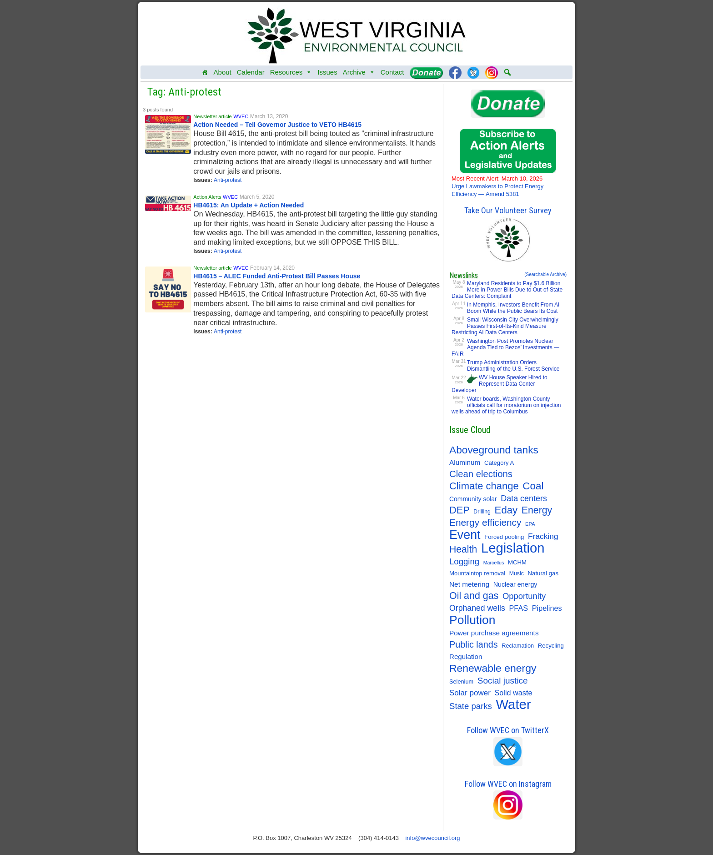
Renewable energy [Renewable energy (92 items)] (492, 668)
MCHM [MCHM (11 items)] (517, 562)
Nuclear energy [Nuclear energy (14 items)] (515, 584)
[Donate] (426, 72)
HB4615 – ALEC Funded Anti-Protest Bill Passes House (276, 276)
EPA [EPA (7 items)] (530, 524)
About (222, 72)
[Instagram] (491, 72)
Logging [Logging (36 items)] (464, 561)
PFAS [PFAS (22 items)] (518, 608)
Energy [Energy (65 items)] (537, 510)
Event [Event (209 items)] (465, 534)
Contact (392, 72)
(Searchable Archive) (545, 274)
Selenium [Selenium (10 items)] (461, 681)
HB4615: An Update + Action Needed (248, 205)
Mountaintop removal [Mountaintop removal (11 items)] (477, 573)
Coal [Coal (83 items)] (532, 486)
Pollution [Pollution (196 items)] (472, 619)
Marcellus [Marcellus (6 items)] (493, 562)
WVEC (240, 116)
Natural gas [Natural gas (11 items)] (543, 573)
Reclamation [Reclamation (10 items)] (518, 645)
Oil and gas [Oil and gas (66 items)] (473, 595)
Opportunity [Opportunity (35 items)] (524, 596)
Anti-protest (227, 180)
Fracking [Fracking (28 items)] (543, 536)
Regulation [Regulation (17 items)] (465, 656)
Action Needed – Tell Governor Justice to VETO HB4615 (277, 124)
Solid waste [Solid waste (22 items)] (513, 693)
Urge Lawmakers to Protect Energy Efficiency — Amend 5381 (497, 186)
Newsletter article (212, 116)
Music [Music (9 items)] (516, 573)
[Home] (205, 72)
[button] (507, 72)
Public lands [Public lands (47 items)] (473, 644)
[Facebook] (455, 72)
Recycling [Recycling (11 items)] (551, 645)
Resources (291, 72)
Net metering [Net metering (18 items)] (469, 584)
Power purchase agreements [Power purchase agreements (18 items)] (494, 633)
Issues (327, 72)
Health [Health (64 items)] (463, 549)
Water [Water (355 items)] (513, 704)
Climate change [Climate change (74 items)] (484, 486)
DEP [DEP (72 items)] (459, 510)
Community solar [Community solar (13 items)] (473, 499)
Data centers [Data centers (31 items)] (524, 498)
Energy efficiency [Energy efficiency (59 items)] (485, 522)
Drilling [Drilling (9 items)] (482, 511)
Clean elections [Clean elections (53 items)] (480, 474)
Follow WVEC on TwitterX (508, 730)
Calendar (251, 72)
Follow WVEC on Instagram (508, 784)
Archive (359, 72)
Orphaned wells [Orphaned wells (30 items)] (477, 608)
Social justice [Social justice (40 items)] (502, 680)
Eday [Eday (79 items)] (506, 510)
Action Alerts (207, 197)
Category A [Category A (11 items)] (499, 462)
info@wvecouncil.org (432, 838)
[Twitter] (473, 72)
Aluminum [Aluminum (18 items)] (464, 462)
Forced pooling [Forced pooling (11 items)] (504, 536)
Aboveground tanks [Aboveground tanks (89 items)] (493, 449)
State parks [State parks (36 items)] (470, 706)
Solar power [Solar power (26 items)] (470, 693)
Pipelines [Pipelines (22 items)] (547, 608)
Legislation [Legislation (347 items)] (513, 548)
